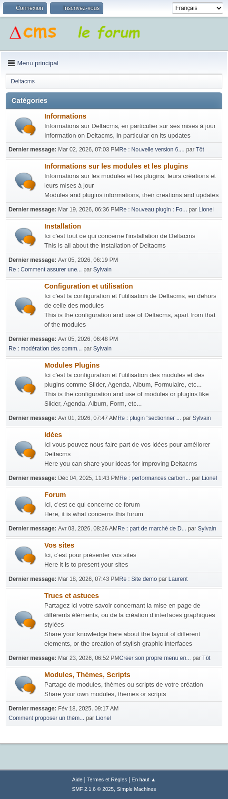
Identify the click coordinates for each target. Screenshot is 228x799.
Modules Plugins (71, 365)
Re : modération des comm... (45, 348)
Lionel (206, 209)
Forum (55, 495)
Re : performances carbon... (154, 478)
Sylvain (102, 269)
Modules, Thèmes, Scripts (87, 675)
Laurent (178, 579)
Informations (65, 116)
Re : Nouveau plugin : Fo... (153, 209)
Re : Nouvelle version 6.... (152, 149)
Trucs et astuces (71, 595)
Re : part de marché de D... (152, 528)
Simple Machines (136, 789)
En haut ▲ (144, 779)
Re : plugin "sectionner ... (149, 418)
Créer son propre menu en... (155, 658)
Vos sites (59, 545)
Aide (77, 779)
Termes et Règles (107, 779)
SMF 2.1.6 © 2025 (93, 789)
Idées (53, 435)
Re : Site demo (138, 579)
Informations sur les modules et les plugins (116, 166)
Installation (62, 226)
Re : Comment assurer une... (45, 269)
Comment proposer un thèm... (46, 718)
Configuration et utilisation (88, 286)
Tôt (200, 149)
